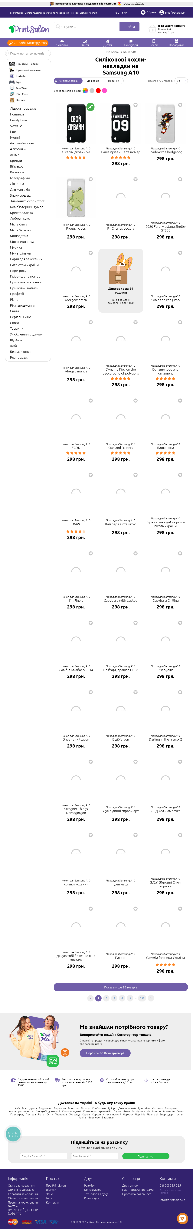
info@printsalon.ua (172, 1199)
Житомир (157, 1108)
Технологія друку (96, 1194)
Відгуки (84, 12)
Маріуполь (138, 1111)
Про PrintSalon (16, 12)
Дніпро (112, 1108)
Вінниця (85, 1108)
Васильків (108, 1117)
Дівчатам (17, 183)
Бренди (16, 160)
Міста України (20, 230)
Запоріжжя (171, 1108)
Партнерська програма (138, 1189)
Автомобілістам (22, 143)
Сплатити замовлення (23, 1194)
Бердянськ (45, 1108)
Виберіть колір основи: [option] (67, 90)
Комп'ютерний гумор (27, 207)
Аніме (14, 154)
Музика (16, 247)
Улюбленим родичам (26, 334)
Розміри (74, 12)
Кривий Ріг (105, 1111)
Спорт (14, 322)
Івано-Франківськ (19, 1111)
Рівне (41, 1114)
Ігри (13, 131)
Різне (14, 299)
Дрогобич (144, 1108)
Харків (86, 1114)
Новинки (17, 114)
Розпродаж (19, 357)
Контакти (93, 12)
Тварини (17, 328)
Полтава (31, 1114)
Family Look (19, 120)
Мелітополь (154, 1111)
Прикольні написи (24, 288)
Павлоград (17, 1114)
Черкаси (128, 1114)
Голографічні (20, 178)
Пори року (18, 270)
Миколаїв (169, 1111)
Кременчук (90, 1111)
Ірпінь (82, 1117)
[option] (85, 90)
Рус (117, 12)
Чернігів (140, 1114)
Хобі (13, 346)
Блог (49, 1198)
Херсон (96, 1114)
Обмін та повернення (57, 12)
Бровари (73, 1108)
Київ (17, 1108)
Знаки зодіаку (20, 195)
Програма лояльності (137, 1194)
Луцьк (117, 1111)
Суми (50, 1114)
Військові (17, 166)
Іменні (15, 137)
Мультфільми (20, 253)
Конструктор (92, 1189)
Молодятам (19, 235)
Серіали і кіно (20, 317)
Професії (17, 293)
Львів (126, 1111)
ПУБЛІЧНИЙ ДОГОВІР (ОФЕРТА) (23, 1211)
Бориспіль (60, 1108)
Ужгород (74, 1114)
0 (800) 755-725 (170, 1185)
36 (178, 80)
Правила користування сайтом (24, 1204)
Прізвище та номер (25, 276)
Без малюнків (20, 351)
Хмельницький (112, 1114)
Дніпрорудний (127, 1108)
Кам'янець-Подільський (46, 1111)
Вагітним (17, 172)
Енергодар (166, 1114)
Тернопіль (61, 1114)
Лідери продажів (23, 108)
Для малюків (20, 189)
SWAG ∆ (16, 125)
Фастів (179, 1114)
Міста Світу (18, 224)
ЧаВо (49, 1194)
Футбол (16, 340)
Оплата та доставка (35, 12)
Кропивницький (71, 1111)
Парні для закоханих (26, 259)
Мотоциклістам (22, 241)
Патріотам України (24, 264)
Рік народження (22, 305)
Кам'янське (99, 1108)
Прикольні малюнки (26, 282)
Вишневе (94, 1117)
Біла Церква (29, 1108)
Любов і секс (20, 218)
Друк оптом (130, 1185)
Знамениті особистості (27, 201)
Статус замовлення (21, 1185)
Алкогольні (18, 149)
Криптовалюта (21, 212)
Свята (14, 311)
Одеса (180, 1111)
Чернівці (152, 1114)
